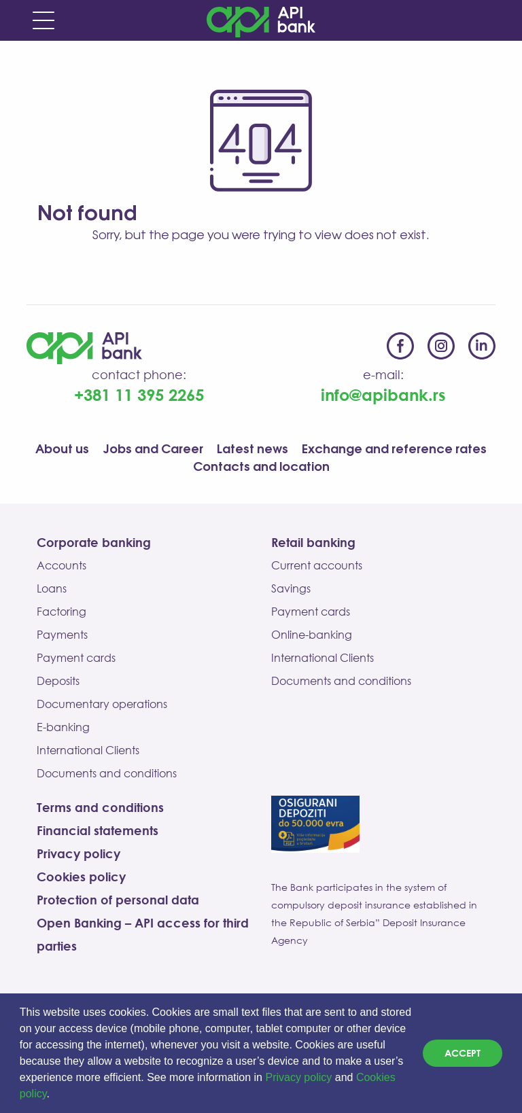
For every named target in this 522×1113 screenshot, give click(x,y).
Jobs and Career (153, 449)
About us (62, 449)
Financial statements (97, 830)
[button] (54, 1095)
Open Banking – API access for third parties (143, 934)
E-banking (63, 727)
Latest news (252, 449)
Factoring (61, 611)
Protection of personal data (118, 899)
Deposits (58, 681)
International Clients (88, 750)
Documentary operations (102, 704)
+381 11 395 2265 (139, 394)
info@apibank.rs (383, 394)
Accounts (61, 565)
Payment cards (76, 658)
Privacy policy (298, 1077)
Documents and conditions (107, 773)
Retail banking (313, 542)
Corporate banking (94, 542)
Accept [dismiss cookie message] (463, 1053)
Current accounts (316, 565)
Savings (291, 588)
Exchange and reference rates (394, 449)
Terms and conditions (100, 807)
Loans (52, 588)
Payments (62, 634)
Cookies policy (81, 876)
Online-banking (311, 634)
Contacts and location (261, 467)
